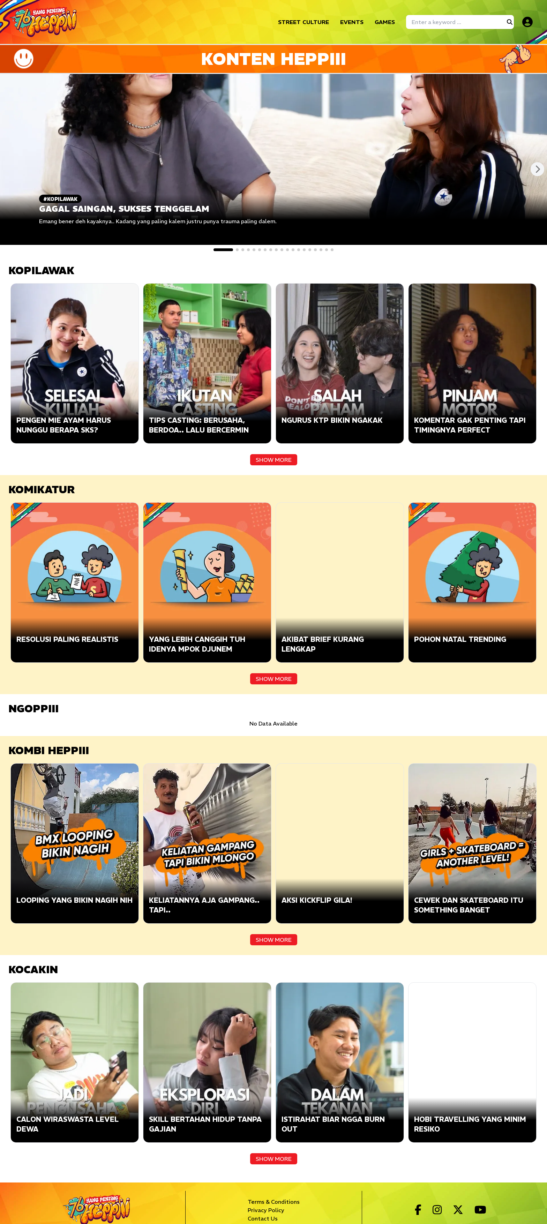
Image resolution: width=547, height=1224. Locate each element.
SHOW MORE (274, 459)
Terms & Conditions (274, 1201)
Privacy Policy (266, 1210)
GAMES (385, 21)
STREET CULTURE (303, 21)
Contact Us (263, 1218)
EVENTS (352, 21)
